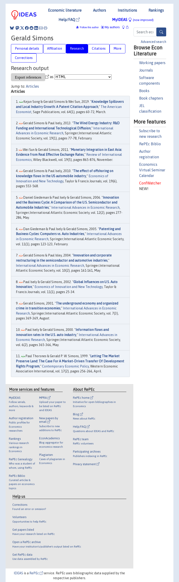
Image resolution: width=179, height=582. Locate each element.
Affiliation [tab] (54, 48)
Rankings (156, 10)
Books (144, 91)
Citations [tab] (99, 48)
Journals (146, 70)
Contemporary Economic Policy (65, 366)
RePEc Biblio (150, 144)
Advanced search (153, 42)
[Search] (161, 32)
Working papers (152, 63)
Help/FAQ (69, 19)
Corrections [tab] (24, 58)
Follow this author (89, 27)
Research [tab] (77, 48)
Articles (32, 86)
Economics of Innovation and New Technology (68, 287)
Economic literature (65, 10)
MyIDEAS (133, 19)
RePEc (36, 573)
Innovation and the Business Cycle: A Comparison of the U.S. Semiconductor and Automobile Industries (67, 202)
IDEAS (18, 573)
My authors (110, 27)
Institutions (127, 10)
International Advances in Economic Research (85, 207)
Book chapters (151, 98)
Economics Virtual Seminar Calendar (152, 170)
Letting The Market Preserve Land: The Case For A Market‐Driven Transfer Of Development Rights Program (70, 361)
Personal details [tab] (27, 48)
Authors (99, 10)
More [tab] (117, 48)
